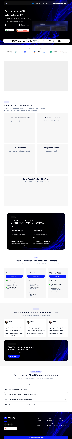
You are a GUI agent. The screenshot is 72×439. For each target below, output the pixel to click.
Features (38, 3)
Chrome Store (40, 425)
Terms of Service (62, 425)
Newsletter (48, 3)
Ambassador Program (52, 425)
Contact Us (61, 420)
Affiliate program (51, 423)
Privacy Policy (62, 422)
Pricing (43, 3)
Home (33, 3)
